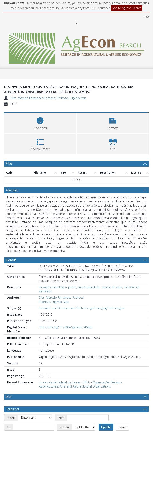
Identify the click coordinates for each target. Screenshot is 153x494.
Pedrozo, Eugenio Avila (71, 98)
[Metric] (35, 427)
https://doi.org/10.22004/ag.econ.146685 (66, 327)
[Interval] (83, 437)
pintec (72, 287)
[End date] (33, 437)
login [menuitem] (147, 16)
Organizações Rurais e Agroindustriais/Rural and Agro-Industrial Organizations (80, 384)
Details (11, 260)
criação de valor (111, 287)
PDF (9, 397)
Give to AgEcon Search (126, 8)
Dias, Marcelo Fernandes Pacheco (33, 98)
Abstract (12, 190)
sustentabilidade (89, 287)
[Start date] (88, 427)
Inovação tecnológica (53, 287)
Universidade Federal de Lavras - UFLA (64, 382)
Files (9, 163)
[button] (113, 122)
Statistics (12, 419)
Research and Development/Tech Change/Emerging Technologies (82, 308)
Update (106, 437)
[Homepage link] (76, 47)
